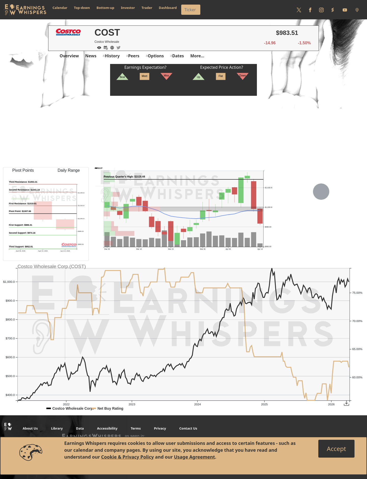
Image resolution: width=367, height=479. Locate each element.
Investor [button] (128, 7)
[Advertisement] (183, 131)
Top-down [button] (82, 7)
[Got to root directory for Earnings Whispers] (24, 9)
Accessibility (107, 428)
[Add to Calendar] (104, 47)
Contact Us (188, 428)
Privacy (160, 428)
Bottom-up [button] (105, 7)
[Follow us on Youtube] (344, 9)
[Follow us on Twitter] (299, 9)
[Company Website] (111, 47)
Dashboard (168, 7)
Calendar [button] (60, 7)
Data (80, 428)
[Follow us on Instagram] (321, 9)
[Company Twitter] (117, 47)
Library (57, 428)
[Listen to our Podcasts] (357, 9)
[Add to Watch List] (98, 47)
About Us (30, 428)
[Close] (336, 449)
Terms (136, 428)
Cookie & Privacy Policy (127, 457)
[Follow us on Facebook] (310, 9)
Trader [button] (146, 7)
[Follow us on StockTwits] (332, 9)
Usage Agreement (194, 457)
